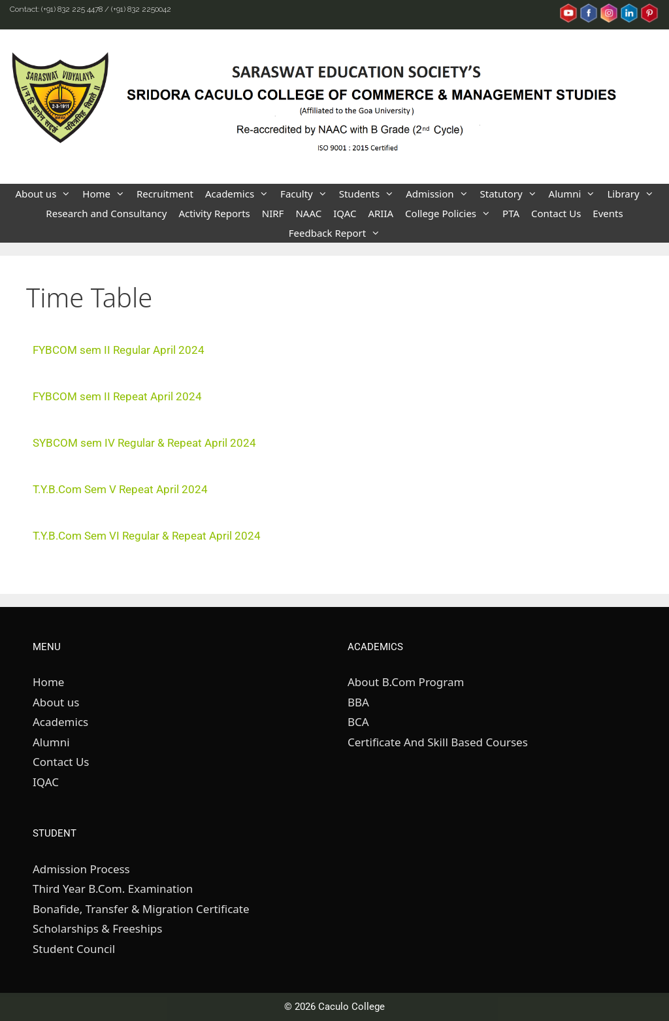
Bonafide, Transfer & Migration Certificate (141, 908)
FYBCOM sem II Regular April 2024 (118, 349)
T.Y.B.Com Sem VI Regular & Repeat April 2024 (147, 535)
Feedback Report (337, 233)
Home (106, 193)
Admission (440, 193)
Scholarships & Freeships (97, 928)
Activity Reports (214, 213)
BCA (358, 721)
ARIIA (380, 213)
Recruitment (165, 193)
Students (369, 193)
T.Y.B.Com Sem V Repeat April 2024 (120, 489)
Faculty (306, 193)
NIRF (273, 213)
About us (45, 193)
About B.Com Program (406, 681)
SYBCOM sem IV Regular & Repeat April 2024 (144, 442)
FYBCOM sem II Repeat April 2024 (117, 396)
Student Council (74, 948)
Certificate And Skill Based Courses (438, 742)
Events (608, 213)
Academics (239, 193)
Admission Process (81, 868)
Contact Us (556, 213)
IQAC (344, 213)
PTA (510, 213)
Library (633, 193)
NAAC (308, 213)
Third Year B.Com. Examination (113, 888)
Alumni (575, 193)
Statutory (511, 193)
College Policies (451, 213)
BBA (358, 702)
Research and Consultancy (106, 213)
